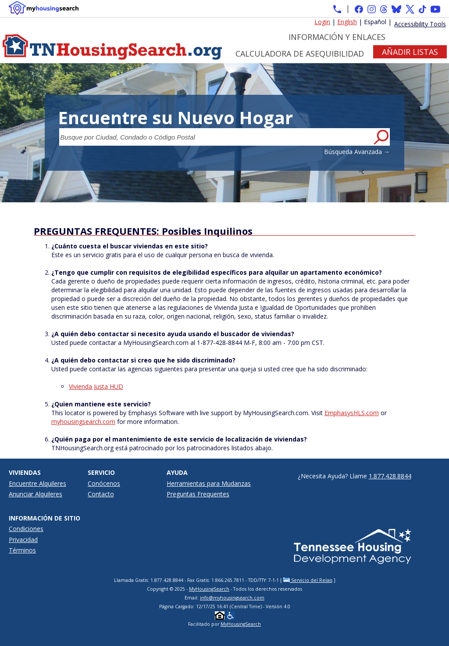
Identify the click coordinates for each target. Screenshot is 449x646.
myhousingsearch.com (83, 421)
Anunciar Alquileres (35, 494)
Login (322, 22)
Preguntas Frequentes (198, 494)
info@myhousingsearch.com (232, 598)
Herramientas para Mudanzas (209, 483)
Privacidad (23, 539)
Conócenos (104, 483)
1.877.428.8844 (390, 476)
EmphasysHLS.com (351, 413)
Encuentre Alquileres (37, 483)
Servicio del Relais (307, 580)
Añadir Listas (410, 52)
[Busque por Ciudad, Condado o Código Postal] (215, 137)
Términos (22, 550)
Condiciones (26, 528)
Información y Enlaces (337, 37)
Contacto (101, 494)
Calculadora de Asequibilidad (299, 53)
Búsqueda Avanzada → (357, 151)
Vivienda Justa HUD (96, 386)
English (347, 22)
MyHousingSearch (209, 589)
